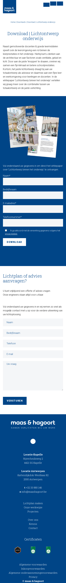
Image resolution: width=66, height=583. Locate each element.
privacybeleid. (11, 234)
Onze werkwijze (33, 507)
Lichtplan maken (33, 503)
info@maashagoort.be (33, 491)
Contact (33, 528)
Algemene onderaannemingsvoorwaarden (33, 572)
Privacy (33, 576)
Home (13, 22)
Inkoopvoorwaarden (33, 568)
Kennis (33, 523)
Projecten (33, 511)
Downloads (21, 22)
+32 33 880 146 (33, 487)
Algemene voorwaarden (33, 564)
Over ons (33, 519)
